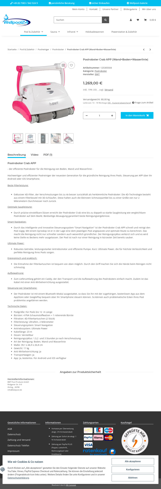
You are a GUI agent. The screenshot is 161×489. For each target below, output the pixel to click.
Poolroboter (101, 70)
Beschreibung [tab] (17, 154)
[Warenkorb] (150, 19)
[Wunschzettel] (138, 19)
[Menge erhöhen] (112, 115)
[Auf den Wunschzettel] (71, 65)
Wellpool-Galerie (137, 3)
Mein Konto (78, 9)
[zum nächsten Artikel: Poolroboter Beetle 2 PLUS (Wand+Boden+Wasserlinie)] (150, 49)
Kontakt (93, 9)
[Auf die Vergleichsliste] (63, 65)
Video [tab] (34, 154)
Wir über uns (149, 9)
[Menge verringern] (86, 115)
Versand (109, 89)
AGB (10, 428)
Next (76, 138)
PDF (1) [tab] (47, 154)
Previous (10, 138)
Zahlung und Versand (19, 439)
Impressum (13, 450)
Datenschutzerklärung (28, 478)
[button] (130, 19)
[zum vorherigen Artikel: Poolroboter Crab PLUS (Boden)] (144, 49)
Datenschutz (14, 434)
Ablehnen (132, 478)
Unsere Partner (111, 9)
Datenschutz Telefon (18, 445)
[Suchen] (78, 19)
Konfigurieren (132, 469)
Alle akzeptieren (133, 461)
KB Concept (71, 485)
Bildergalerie (130, 9)
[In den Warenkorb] (137, 115)
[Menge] (99, 115)
